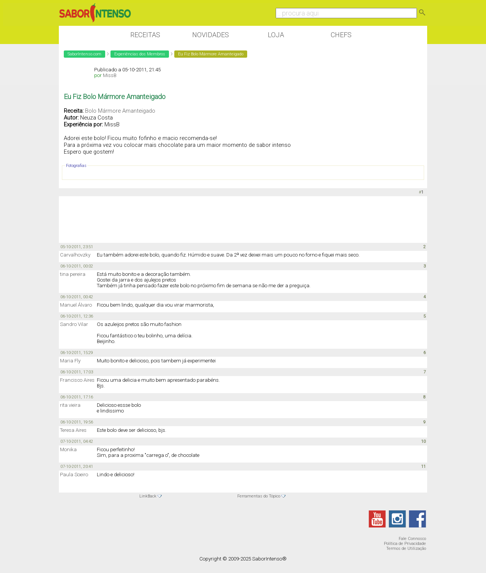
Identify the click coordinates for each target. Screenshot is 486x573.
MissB (110, 75)
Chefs (341, 35)
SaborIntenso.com (84, 54)
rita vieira (70, 405)
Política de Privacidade (405, 543)
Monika (68, 449)
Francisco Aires (77, 380)
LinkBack (147, 496)
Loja (276, 35)
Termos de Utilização (406, 548)
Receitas (145, 35)
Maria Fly (70, 361)
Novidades (210, 35)
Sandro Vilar (74, 324)
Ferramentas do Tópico (258, 496)
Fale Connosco (412, 538)
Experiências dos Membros (139, 54)
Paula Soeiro (74, 474)
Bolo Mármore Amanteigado (120, 110)
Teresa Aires (73, 430)
